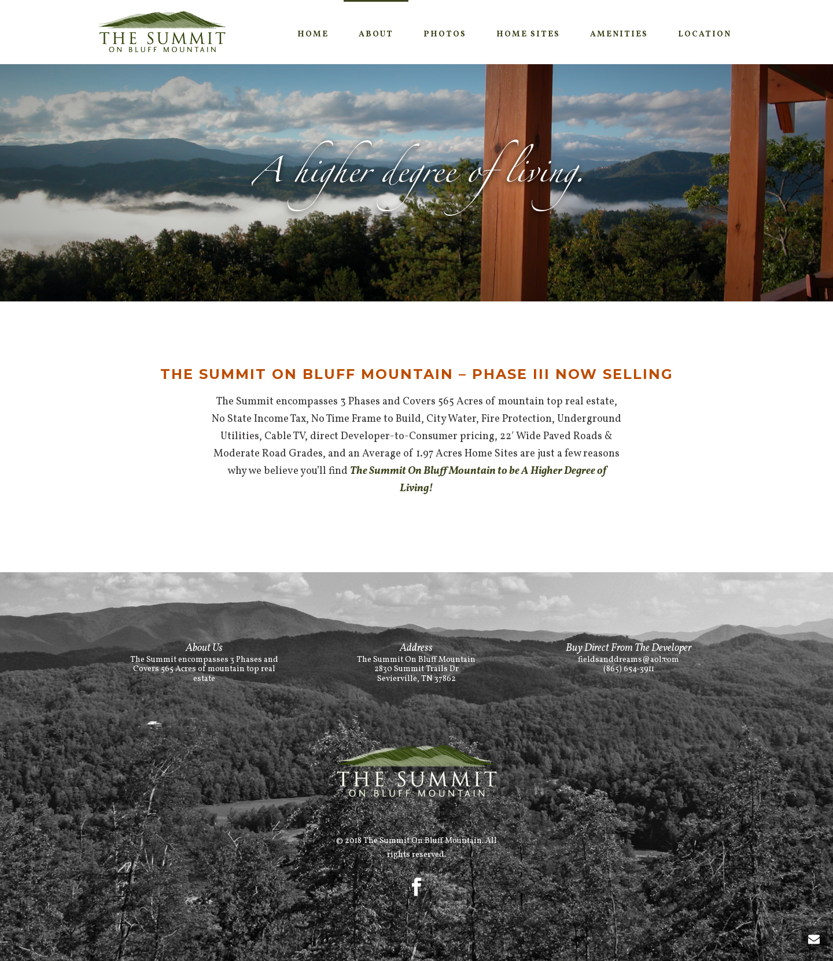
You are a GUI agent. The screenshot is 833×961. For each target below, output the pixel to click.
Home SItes (528, 34)
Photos (444, 34)
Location (704, 34)
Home (313, 34)
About (376, 34)
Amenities (619, 34)
